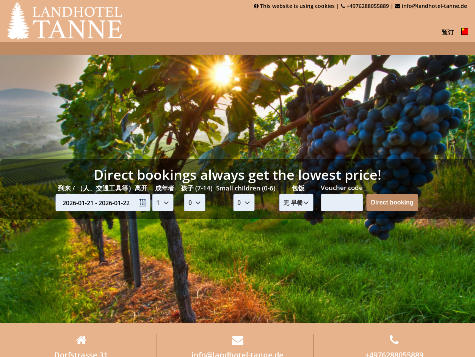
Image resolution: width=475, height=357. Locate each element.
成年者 (164, 187)
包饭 (298, 187)
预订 (448, 32)
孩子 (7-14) (196, 187)
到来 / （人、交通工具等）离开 (102, 187)
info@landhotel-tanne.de (431, 5)
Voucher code (342, 187)
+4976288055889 (365, 5)
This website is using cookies (294, 5)
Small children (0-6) (245, 187)
